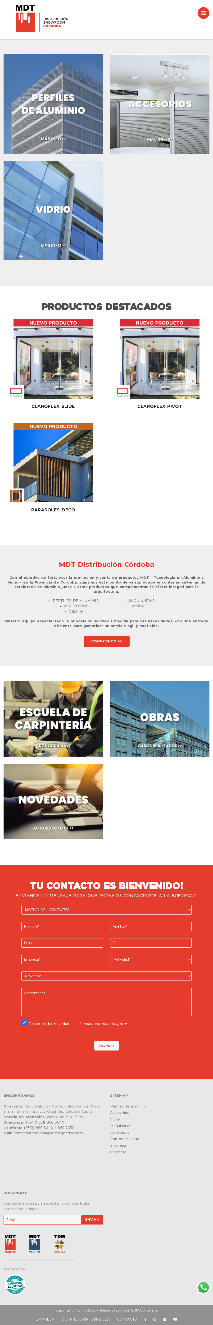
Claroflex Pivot (159, 406)
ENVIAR (92, 1219)
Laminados (120, 1132)
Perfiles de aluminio (128, 1106)
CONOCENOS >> (106, 641)
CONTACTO (127, 1319)
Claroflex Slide (53, 406)
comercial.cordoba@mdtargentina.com (48, 1133)
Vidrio (115, 1119)
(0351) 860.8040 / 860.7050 (49, 1128)
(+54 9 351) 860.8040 (45, 1122)
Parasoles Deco (53, 510)
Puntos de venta (125, 1139)
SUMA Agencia (144, 1310)
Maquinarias (120, 1126)
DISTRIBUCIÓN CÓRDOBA (85, 1319)
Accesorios (119, 1113)
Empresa (118, 1145)
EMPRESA (45, 1319)
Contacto (118, 1152)
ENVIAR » (106, 1046)
